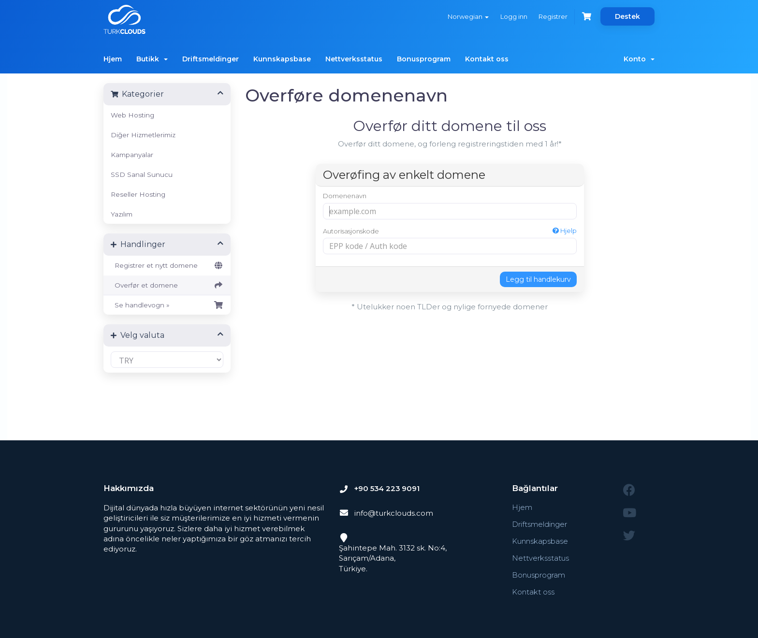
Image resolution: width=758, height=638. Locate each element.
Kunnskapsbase (282, 59)
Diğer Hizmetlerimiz (143, 135)
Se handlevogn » (167, 305)
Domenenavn (344, 196)
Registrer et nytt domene (167, 265)
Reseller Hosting (138, 194)
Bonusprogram (424, 59)
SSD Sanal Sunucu (142, 174)
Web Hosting (132, 115)
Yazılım (121, 214)
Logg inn (513, 16)
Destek (627, 16)
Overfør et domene (167, 285)
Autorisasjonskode (450, 231)
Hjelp (565, 230)
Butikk (152, 59)
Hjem (112, 59)
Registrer (553, 16)
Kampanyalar (132, 155)
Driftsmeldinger (210, 59)
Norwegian (467, 16)
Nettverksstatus (353, 59)
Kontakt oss (487, 59)
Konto (639, 59)
